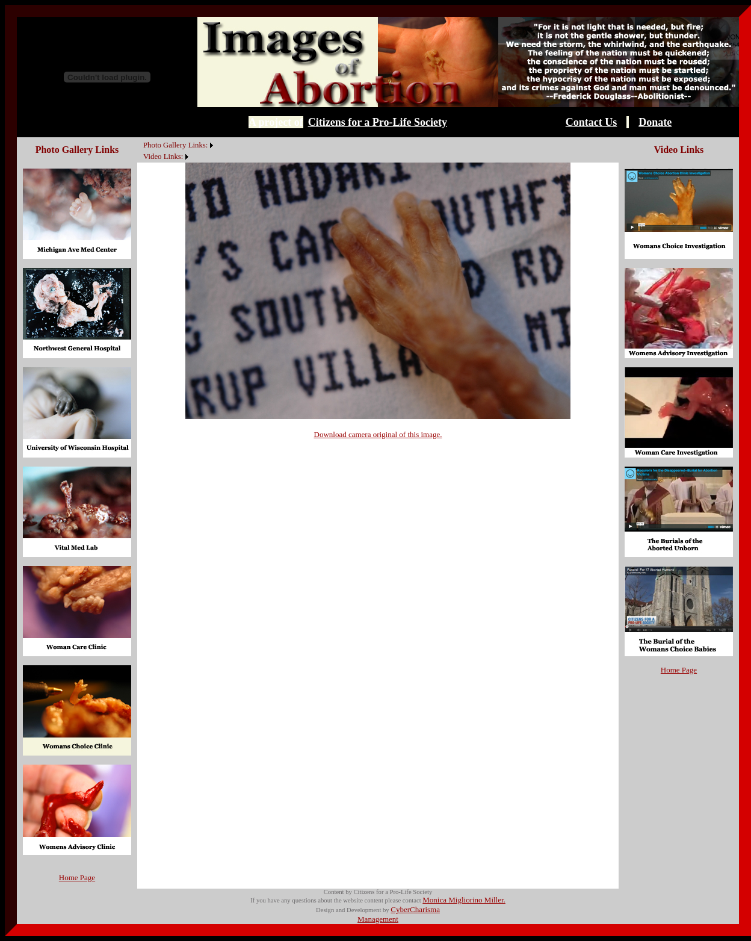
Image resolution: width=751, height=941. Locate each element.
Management (377, 919)
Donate (655, 122)
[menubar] (176, 150)
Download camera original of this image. (378, 434)
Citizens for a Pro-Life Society (377, 122)
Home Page (77, 877)
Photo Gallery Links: (175, 145)
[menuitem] (140, 138)
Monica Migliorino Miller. (463, 899)
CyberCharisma (415, 909)
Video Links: (163, 156)
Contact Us (591, 122)
